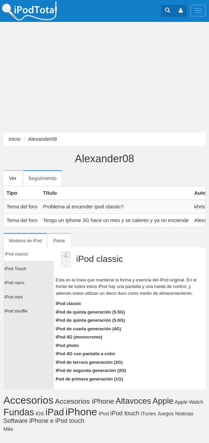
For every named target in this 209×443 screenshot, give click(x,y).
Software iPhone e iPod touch (43, 420)
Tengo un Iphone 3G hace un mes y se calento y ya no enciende (116, 220)
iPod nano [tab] (14, 282)
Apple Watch (189, 402)
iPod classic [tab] (16, 254)
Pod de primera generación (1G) (89, 379)
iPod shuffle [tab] (16, 311)
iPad (54, 412)
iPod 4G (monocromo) (79, 337)
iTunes (148, 413)
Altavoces (133, 400)
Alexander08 (42, 139)
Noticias (184, 413)
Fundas (18, 412)
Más (8, 429)
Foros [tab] (59, 240)
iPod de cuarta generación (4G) (88, 328)
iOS (39, 413)
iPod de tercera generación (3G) (89, 362)
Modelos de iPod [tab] (25, 240)
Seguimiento (45, 180)
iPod (104, 413)
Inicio (14, 139)
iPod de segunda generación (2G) (91, 370)
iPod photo (67, 345)
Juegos (165, 413)
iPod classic (68, 303)
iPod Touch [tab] (15, 268)
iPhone (81, 411)
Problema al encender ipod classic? (83, 206)
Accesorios (28, 400)
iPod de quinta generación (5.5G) (90, 312)
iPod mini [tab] (13, 297)
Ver (13, 178)
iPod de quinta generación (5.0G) (90, 320)
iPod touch (124, 413)
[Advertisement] (104, 77)
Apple (162, 400)
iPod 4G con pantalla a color (85, 353)
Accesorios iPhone (84, 401)
